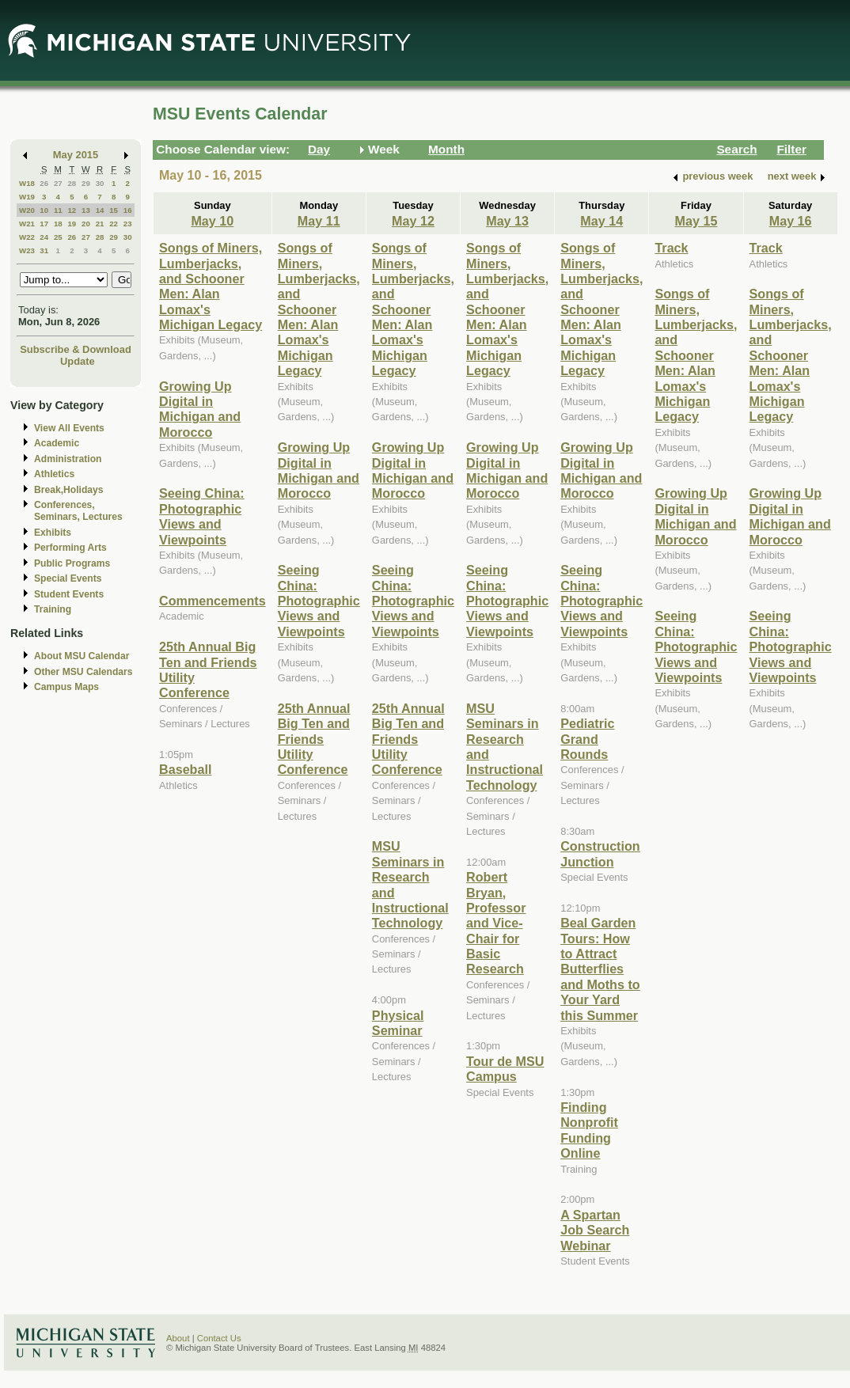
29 (86, 183)
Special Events (67, 578)
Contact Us (219, 1338)
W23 (27, 250)
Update (77, 361)
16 (127, 210)
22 (113, 223)
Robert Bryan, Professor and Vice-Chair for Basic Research (496, 923)
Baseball (185, 769)
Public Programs (72, 563)
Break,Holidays (69, 489)
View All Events (69, 428)
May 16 (790, 221)
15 (113, 210)
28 (71, 183)
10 (44, 210)
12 (71, 210)
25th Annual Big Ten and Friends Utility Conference (314, 739)
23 (127, 223)
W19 (27, 196)
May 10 (212, 221)
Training (52, 609)
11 (58, 210)
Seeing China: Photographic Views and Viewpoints (202, 516)
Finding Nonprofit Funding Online (589, 1130)
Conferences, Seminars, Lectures (78, 510)
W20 (27, 210)
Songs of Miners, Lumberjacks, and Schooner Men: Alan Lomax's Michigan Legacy (210, 286)
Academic (56, 443)
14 (100, 210)
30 (100, 183)
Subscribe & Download (75, 349)
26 (44, 183)
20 (86, 223)
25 (58, 237)
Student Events (69, 594)
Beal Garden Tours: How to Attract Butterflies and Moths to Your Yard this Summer (600, 969)
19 (71, 223)
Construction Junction (600, 853)
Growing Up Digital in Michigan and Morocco (200, 409)
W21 (27, 223)
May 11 (319, 221)
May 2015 (75, 155)
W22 (27, 237)
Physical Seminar (398, 1022)
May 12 (413, 221)
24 (44, 237)
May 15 (696, 221)
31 (44, 250)
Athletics (54, 474)
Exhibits (52, 532)
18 (58, 223)
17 (44, 223)
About (178, 1338)
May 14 (601, 221)
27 (58, 183)
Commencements (212, 601)
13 (86, 210)
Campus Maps (66, 686)
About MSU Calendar (81, 656)
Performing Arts (70, 547)
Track (671, 248)
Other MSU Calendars (83, 671)
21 (100, 223)
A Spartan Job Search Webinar (594, 1230)
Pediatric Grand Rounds (587, 738)
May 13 (507, 221)
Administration (67, 459)
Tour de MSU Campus (505, 1068)
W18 (27, 183)
